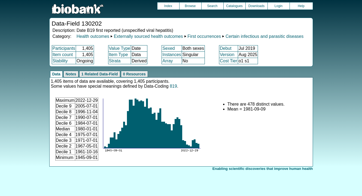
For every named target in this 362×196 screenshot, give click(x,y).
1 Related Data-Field (99, 74)
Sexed (168, 48)
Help (301, 6)
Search (212, 6)
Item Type (118, 54)
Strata (115, 61)
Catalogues (234, 6)
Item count (63, 54)
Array (167, 61)
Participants (64, 48)
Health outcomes (93, 36)
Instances (171, 54)
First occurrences (204, 36)
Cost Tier (228, 61)
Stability (60, 61)
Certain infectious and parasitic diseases (264, 36)
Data (56, 74)
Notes (71, 74)
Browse (190, 6)
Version (227, 54)
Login (278, 6)
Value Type (119, 48)
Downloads (256, 6)
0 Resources (134, 74)
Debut (226, 48)
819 (173, 86)
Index (168, 6)
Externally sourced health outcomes (148, 36)
